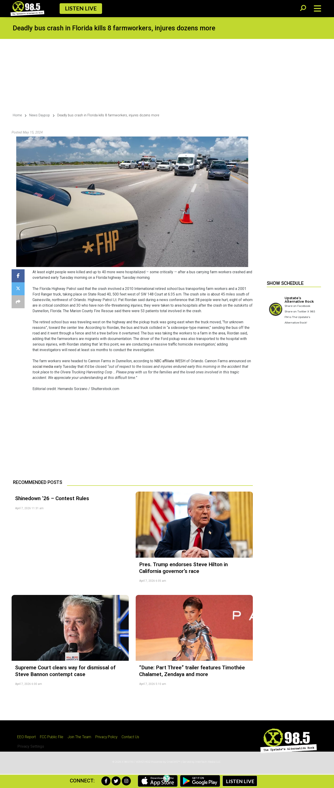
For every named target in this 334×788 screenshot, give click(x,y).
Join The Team (81, 737)
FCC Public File (53, 737)
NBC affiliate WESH (169, 361)
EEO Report (26, 737)
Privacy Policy (109, 737)
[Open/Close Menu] (318, 8)
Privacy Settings (30, 746)
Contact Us (135, 737)
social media (42, 366)
